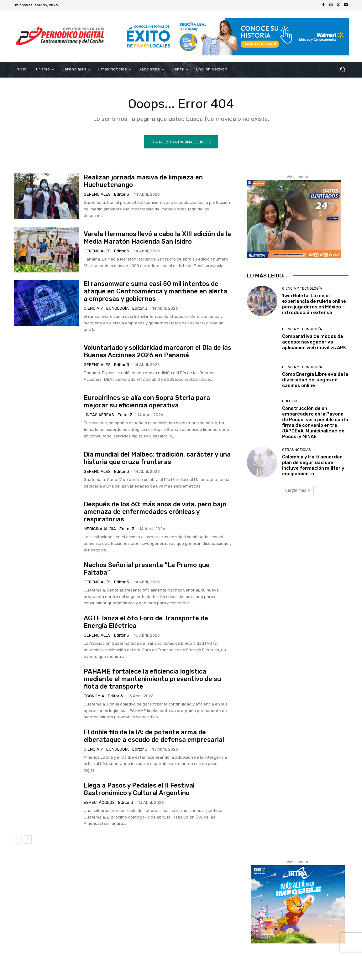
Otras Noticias (296, 450)
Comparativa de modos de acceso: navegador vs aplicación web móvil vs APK (314, 341)
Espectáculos (99, 802)
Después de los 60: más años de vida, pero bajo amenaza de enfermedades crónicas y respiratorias (155, 511)
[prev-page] (18, 839)
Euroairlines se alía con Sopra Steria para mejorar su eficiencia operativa (147, 401)
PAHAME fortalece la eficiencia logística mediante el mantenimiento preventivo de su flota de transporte (152, 679)
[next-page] (28, 839)
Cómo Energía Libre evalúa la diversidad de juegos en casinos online (315, 379)
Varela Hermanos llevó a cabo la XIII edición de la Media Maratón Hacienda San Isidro (157, 237)
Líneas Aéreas (99, 415)
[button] (342, 69)
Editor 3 (121, 194)
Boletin (289, 401)
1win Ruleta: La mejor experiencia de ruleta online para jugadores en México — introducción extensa (314, 304)
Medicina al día (100, 529)
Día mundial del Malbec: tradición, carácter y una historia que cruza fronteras (157, 458)
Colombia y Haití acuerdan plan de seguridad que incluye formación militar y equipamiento (313, 465)
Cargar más (297, 490)
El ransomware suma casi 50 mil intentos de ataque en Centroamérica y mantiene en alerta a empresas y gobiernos (155, 291)
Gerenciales (97, 194)
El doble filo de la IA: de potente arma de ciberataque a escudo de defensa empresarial (154, 735)
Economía (94, 696)
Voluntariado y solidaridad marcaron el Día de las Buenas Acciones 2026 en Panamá (157, 351)
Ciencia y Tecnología (106, 308)
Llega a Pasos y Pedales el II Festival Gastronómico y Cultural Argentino (139, 789)
